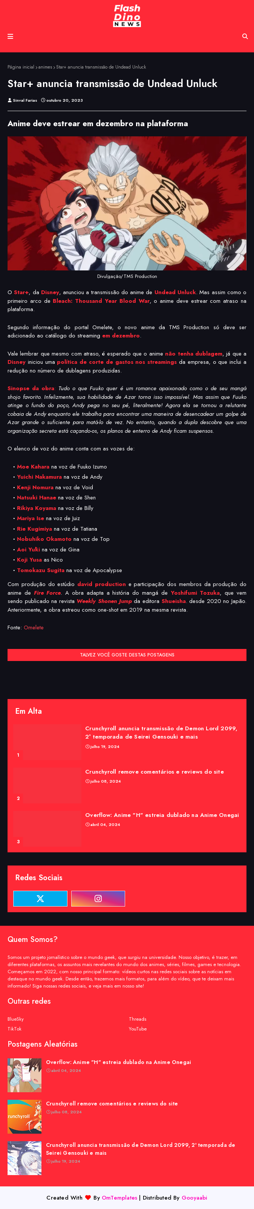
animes (45, 67)
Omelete (34, 627)
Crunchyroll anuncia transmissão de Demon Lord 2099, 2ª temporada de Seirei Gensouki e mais (161, 732)
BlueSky (16, 1019)
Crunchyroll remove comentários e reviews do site (154, 772)
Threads (137, 1019)
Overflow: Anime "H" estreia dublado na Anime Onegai (162, 815)
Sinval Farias (25, 100)
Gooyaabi (195, 1198)
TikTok (14, 1028)
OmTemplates (119, 1198)
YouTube (138, 1028)
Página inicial (21, 67)
